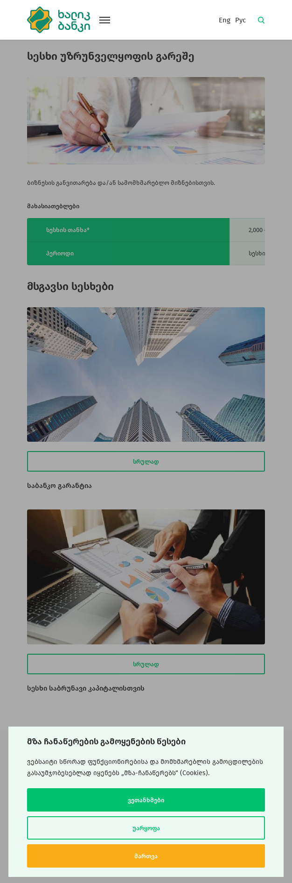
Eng (224, 20)
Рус (240, 20)
